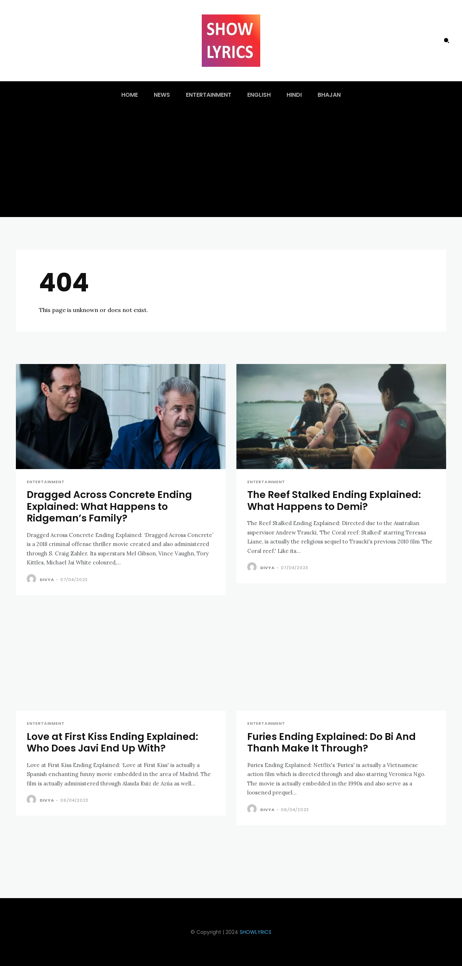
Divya (47, 579)
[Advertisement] (231, 162)
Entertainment (45, 482)
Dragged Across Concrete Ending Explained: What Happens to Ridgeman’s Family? (109, 506)
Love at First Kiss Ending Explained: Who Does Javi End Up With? (113, 742)
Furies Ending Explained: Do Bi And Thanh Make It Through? (332, 742)
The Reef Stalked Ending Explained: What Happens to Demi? (334, 500)
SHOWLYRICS (255, 932)
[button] (446, 40)
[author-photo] (32, 579)
